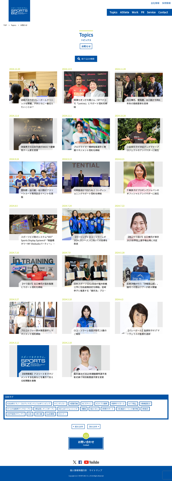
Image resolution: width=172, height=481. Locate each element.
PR (142, 12)
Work (135, 12)
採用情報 (166, 3)
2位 (30, 414)
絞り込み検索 (88, 58)
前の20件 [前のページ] (79, 426)
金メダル (94, 408)
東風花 (145, 408)
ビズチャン (87, 403)
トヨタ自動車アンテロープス (19, 408)
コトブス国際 (102, 403)
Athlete (124, 12)
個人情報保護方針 (78, 470)
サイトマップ (95, 470)
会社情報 (155, 3)
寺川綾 (39, 414)
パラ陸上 (133, 403)
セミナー (62, 414)
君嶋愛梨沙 (146, 403)
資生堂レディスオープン (45, 408)
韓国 (84, 408)
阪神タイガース (118, 403)
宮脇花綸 (74, 403)
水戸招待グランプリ (16, 414)
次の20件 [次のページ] (93, 426)
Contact (163, 12)
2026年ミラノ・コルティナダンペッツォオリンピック (29, 403)
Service (151, 12)
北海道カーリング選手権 (128, 408)
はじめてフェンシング (68, 408)
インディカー (60, 403)
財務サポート (108, 408)
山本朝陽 (50, 414)
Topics (113, 12)
